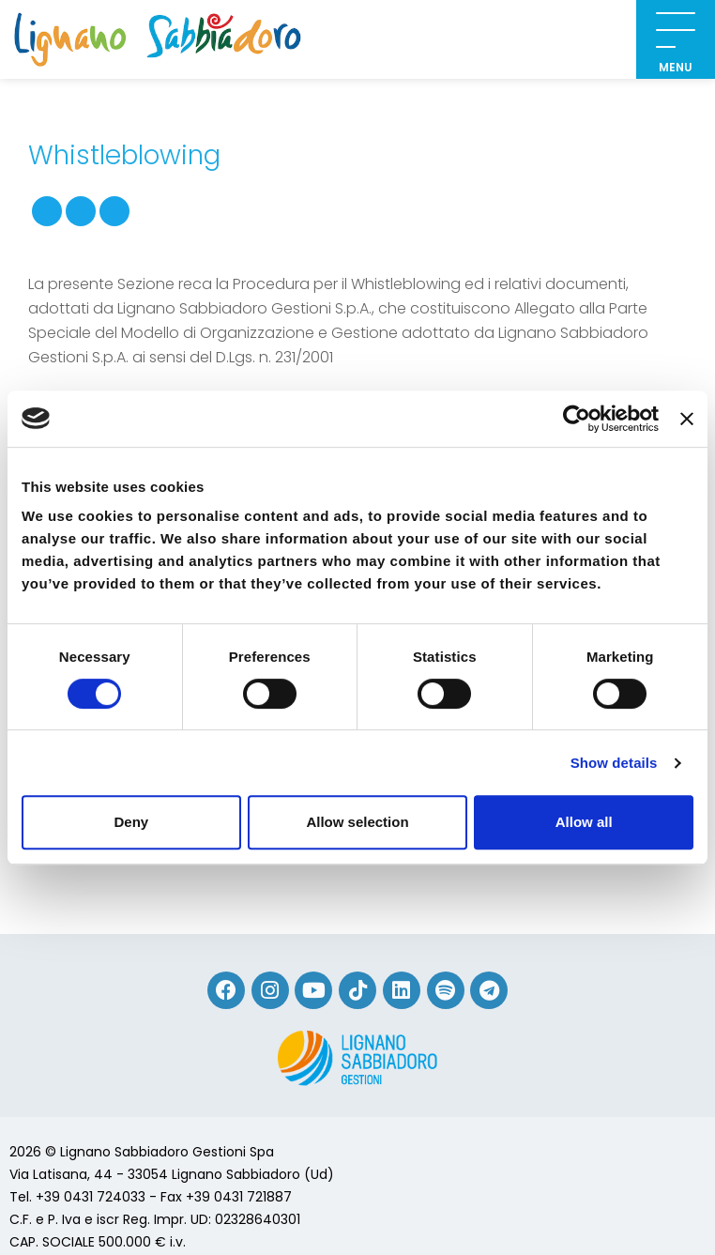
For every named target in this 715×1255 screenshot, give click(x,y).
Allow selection (357, 822)
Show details (614, 763)
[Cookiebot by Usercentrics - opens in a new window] (576, 419)
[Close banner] (686, 418)
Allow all (584, 822)
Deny (131, 822)
